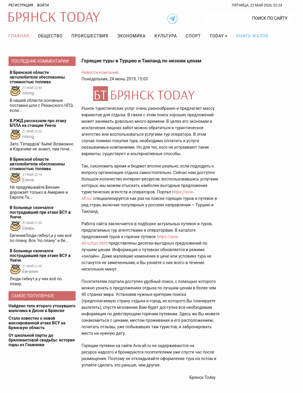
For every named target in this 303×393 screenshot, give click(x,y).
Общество (50, 36)
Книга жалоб (252, 36)
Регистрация (21, 5)
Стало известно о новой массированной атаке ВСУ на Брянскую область (37, 323)
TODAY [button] (217, 36)
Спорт (193, 36)
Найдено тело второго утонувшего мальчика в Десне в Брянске (42, 308)
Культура (165, 36)
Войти (43, 5)
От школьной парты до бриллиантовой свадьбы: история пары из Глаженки (42, 340)
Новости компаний (99, 72)
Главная (19, 36)
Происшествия (90, 36)
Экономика (131, 36)
